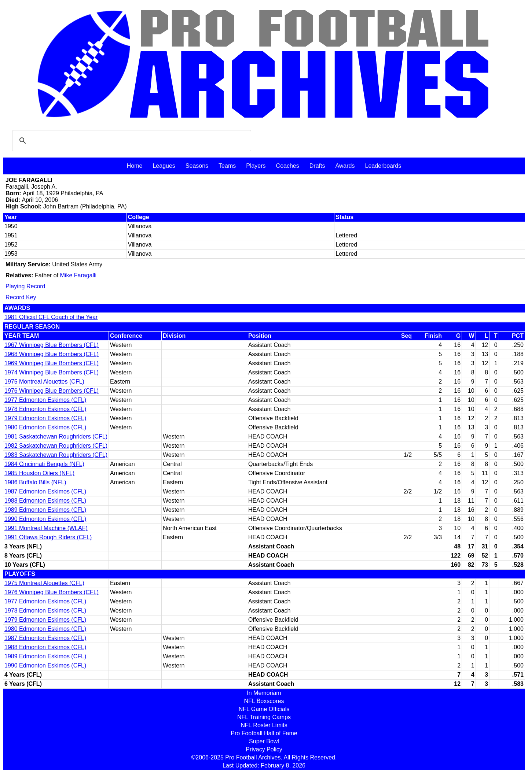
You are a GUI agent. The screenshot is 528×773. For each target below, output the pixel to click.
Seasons (197, 166)
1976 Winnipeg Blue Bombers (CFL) (51, 391)
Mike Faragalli (78, 275)
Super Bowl (264, 741)
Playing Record (25, 286)
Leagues (164, 166)
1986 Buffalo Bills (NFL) (35, 482)
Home (135, 166)
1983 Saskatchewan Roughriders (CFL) (55, 455)
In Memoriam (264, 693)
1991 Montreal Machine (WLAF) (46, 528)
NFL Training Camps (264, 717)
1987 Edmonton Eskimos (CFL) (45, 491)
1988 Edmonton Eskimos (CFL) (45, 501)
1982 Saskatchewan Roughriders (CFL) (55, 446)
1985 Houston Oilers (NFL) (39, 473)
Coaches (287, 166)
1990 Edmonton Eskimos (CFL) (45, 519)
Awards (345, 166)
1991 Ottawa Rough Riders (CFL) (48, 537)
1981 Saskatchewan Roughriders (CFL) (55, 436)
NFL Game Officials (264, 709)
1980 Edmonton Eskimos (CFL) (45, 427)
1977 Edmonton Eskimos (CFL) (45, 400)
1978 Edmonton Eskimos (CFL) (45, 409)
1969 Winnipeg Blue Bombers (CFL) (51, 363)
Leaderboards (383, 166)
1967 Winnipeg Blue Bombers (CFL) (51, 345)
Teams (227, 166)
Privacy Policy (264, 749)
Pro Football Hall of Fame (264, 733)
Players (255, 166)
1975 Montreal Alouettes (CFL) (44, 381)
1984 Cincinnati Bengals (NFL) (44, 464)
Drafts (317, 166)
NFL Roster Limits (264, 725)
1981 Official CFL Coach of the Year (51, 317)
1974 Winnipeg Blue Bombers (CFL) (51, 372)
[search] (130, 140)
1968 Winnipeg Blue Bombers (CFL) (51, 354)
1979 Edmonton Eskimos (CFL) (45, 418)
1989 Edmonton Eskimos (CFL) (45, 510)
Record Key (21, 297)
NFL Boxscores (264, 701)
